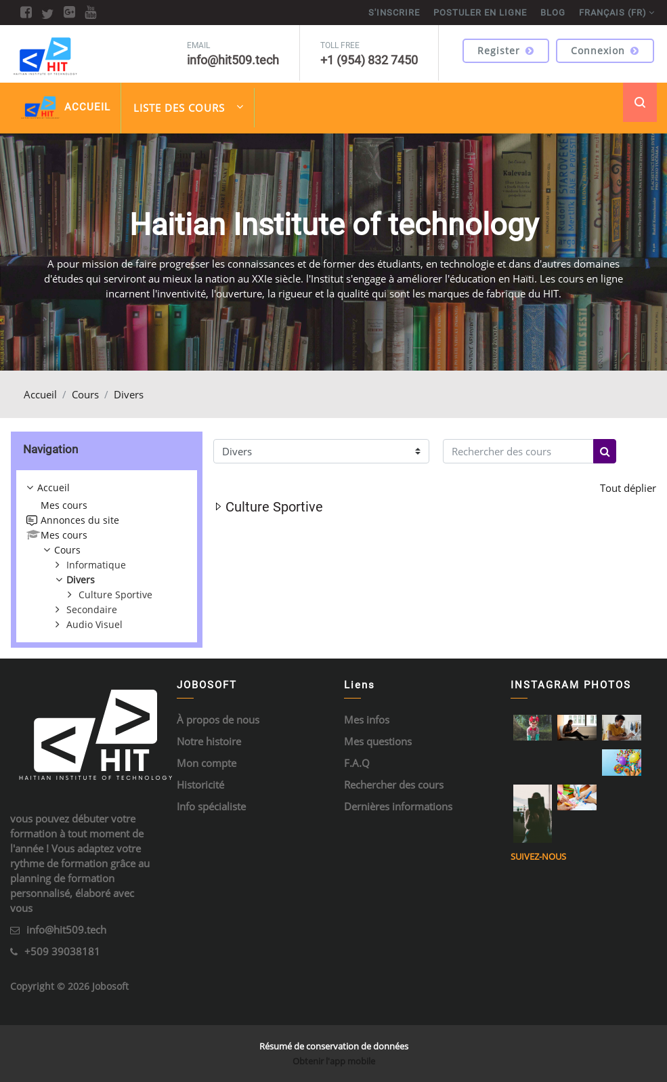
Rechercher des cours (394, 784)
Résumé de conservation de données (333, 1046)
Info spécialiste (211, 806)
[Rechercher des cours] (518, 451)
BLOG (552, 12)
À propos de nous (218, 719)
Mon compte (206, 763)
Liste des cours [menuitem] (188, 106)
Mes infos (366, 719)
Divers (129, 394)
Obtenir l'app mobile (334, 1061)
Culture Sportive (274, 507)
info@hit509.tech (66, 929)
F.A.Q (357, 763)
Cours (85, 394)
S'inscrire (394, 12)
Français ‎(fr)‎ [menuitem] (613, 12)
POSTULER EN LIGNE (480, 12)
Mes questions (378, 741)
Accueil (40, 394)
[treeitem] (106, 556)
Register (505, 50)
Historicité (200, 784)
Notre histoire (209, 741)
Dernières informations (398, 806)
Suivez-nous (538, 856)
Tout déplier (628, 488)
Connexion (605, 50)
